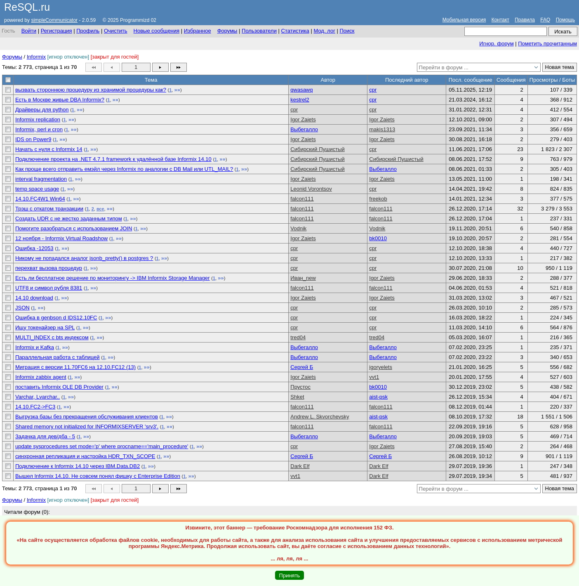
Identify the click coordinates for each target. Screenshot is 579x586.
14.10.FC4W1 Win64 (40, 199)
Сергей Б (301, 367)
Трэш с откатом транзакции (49, 209)
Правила (525, 20)
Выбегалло (304, 129)
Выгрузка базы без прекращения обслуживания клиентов (86, 417)
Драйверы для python (42, 109)
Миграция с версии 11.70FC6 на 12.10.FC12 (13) (75, 367)
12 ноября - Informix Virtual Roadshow (61, 238)
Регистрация (56, 31)
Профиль (87, 31)
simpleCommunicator (54, 20)
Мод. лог (324, 31)
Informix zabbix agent (40, 377)
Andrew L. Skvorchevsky (319, 417)
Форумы (227, 31)
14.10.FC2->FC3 (35, 407)
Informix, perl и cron (39, 129)
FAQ (545, 20)
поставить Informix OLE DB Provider (59, 387)
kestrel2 (299, 100)
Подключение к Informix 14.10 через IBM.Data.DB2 (77, 466)
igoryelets (380, 367)
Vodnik (298, 228)
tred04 (298, 337)
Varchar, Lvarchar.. (37, 397)
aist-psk (378, 397)
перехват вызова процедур (48, 268)
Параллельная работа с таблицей (57, 357)
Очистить (115, 31)
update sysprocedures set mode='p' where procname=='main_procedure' (101, 446)
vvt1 (374, 377)
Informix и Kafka (34, 347)
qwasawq (301, 90)
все (100, 208)
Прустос (300, 387)
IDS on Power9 (33, 139)
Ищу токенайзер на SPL (45, 327)
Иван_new (303, 278)
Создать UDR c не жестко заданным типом (68, 218)
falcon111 (301, 199)
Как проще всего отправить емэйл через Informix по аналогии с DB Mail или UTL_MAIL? (124, 169)
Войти (28, 31)
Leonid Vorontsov (311, 189)
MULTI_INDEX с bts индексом (52, 337)
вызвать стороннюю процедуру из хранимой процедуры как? (90, 90)
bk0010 (378, 238)
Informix (36, 57)
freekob (378, 199)
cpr (373, 90)
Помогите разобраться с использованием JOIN (73, 228)
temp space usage (37, 189)
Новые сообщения (157, 31)
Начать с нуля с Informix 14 (48, 149)
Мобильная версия (464, 20)
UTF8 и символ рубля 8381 (48, 288)
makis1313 (382, 129)
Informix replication (37, 119)
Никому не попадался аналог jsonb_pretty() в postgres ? (84, 258)
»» (177, 90)
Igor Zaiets (302, 119)
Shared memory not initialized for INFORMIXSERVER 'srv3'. (86, 426)
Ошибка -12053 (34, 248)
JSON (22, 308)
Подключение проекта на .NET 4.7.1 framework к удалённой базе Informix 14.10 (113, 159)
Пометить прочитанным (547, 43)
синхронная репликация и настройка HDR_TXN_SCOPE (85, 456)
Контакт (500, 20)
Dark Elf (299, 466)
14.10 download (34, 298)
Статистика (295, 31)
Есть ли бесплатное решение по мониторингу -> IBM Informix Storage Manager (112, 278)
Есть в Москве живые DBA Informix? (59, 100)
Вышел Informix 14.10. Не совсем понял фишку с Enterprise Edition (97, 476)
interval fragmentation (41, 179)
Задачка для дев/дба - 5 (45, 436)
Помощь (565, 20)
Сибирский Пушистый (317, 149)
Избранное (197, 31)
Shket (297, 397)
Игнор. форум (496, 43)
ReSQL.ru (27, 7)
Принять (289, 575)
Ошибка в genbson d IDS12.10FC (56, 317)
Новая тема (559, 67)
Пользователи (259, 31)
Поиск (346, 31)
